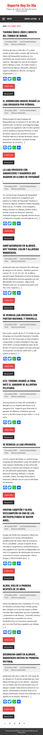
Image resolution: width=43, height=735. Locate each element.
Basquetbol (8, 94)
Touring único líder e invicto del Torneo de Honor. (20, 34)
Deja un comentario (18, 44)
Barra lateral (31, 19)
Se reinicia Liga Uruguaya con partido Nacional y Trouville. (20, 316)
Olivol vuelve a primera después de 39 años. (17, 587)
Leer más (9, 86)
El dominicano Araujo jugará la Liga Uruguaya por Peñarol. (21, 102)
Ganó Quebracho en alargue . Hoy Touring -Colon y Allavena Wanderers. (21, 249)
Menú (9, 19)
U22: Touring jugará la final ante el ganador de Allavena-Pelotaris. (20, 384)
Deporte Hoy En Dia (21, 5)
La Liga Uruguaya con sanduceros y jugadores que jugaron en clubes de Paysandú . (21, 175)
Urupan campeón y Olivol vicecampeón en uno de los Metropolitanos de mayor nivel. (18, 515)
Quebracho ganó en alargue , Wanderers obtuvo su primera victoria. (21, 658)
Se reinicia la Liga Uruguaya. (19, 444)
